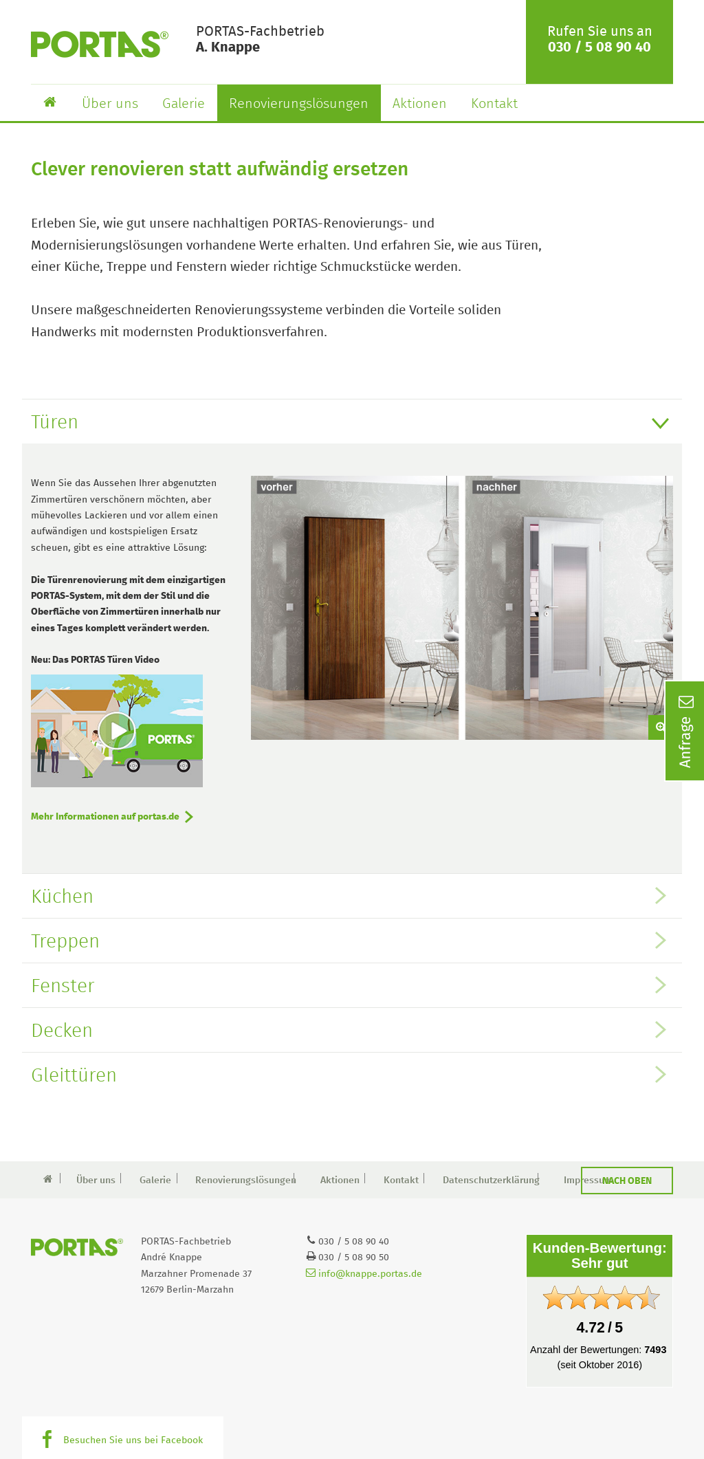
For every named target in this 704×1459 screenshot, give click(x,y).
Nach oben (627, 1181)
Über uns (110, 104)
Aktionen (420, 104)
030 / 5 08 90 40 (599, 47)
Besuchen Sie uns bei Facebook (133, 1440)
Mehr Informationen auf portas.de (105, 817)
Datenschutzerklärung (487, 1180)
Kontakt (494, 104)
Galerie (183, 104)
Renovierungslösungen (298, 104)
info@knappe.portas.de (364, 1274)
